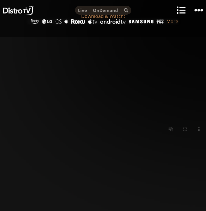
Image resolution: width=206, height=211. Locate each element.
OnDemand (105, 10)
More (172, 21)
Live (82, 10)
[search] (126, 10)
